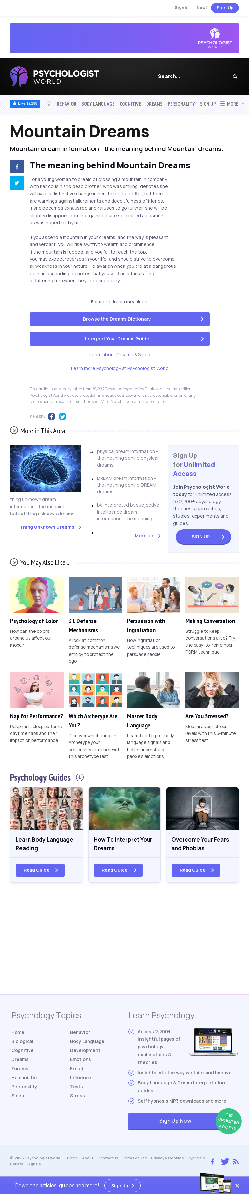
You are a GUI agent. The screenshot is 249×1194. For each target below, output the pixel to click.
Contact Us (107, 1158)
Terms (134, 1158)
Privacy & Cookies (167, 1158)
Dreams (154, 103)
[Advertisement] (124, 942)
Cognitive (130, 103)
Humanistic (24, 1078)
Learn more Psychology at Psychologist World (120, 368)
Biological (22, 1042)
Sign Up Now (198, 1122)
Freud (76, 1069)
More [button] (229, 103)
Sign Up (225, 8)
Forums (19, 1069)
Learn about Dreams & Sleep (119, 354)
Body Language (97, 103)
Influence (80, 1078)
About (87, 1158)
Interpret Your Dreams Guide (117, 339)
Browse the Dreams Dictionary (117, 319)
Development (85, 1051)
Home (17, 1033)
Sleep (17, 1097)
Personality (181, 103)
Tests (76, 1087)
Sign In (182, 7)
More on (144, 535)
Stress (77, 1097)
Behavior (66, 103)
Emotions (80, 1060)
